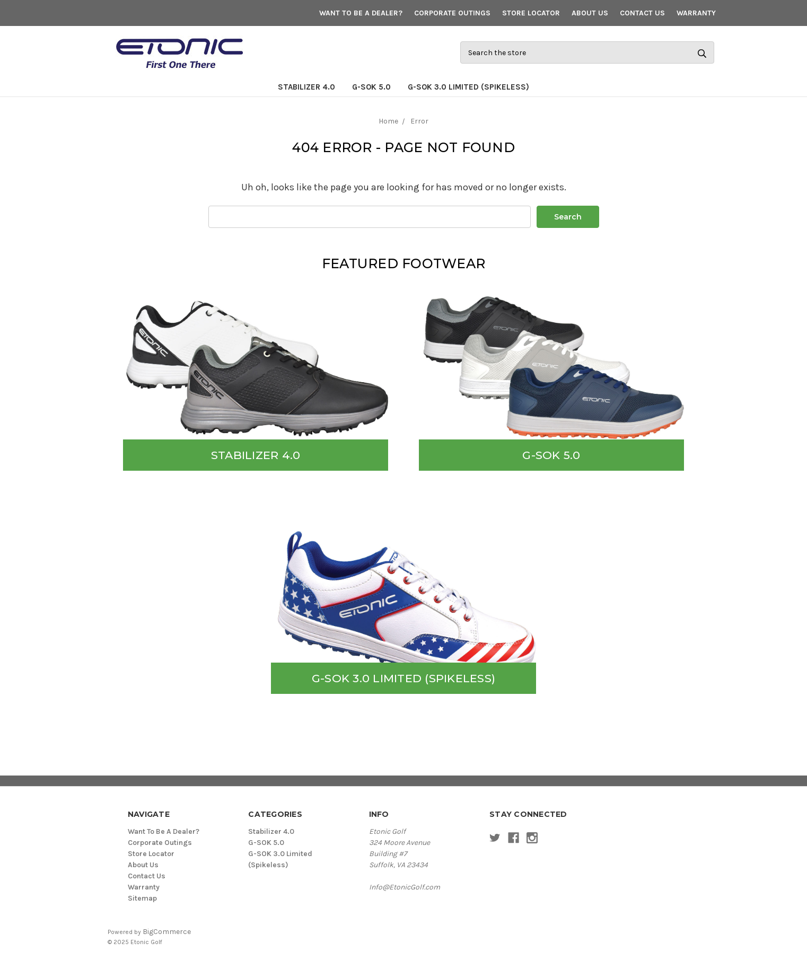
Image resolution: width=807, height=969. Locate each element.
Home (388, 121)
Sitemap (142, 898)
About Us (590, 12)
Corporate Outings (452, 12)
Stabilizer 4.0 (306, 87)
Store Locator (531, 12)
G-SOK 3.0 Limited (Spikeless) (468, 87)
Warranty (696, 12)
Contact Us (642, 12)
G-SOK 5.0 (371, 87)
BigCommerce (167, 931)
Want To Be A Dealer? (360, 12)
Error (419, 121)
